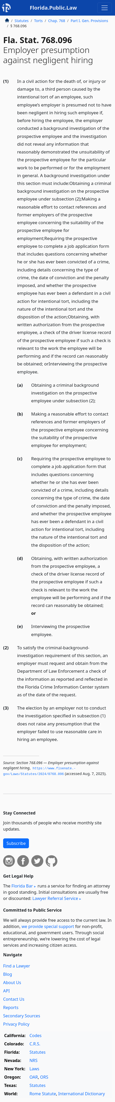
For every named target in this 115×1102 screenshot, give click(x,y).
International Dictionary (81, 1094)
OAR (33, 1077)
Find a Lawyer (16, 966)
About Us (12, 982)
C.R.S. (34, 1044)
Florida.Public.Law (53, 7)
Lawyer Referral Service (55, 898)
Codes (35, 1035)
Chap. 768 (56, 20)
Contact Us (13, 999)
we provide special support (48, 926)
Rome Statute (42, 1094)
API (6, 991)
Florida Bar (22, 886)
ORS (44, 1077)
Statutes (22, 20)
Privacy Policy (16, 1024)
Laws (34, 1069)
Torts (38, 20)
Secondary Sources (21, 1016)
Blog (7, 974)
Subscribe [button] (16, 843)
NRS (33, 1060)
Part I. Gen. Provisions (89, 20)
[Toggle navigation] (104, 8)
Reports (11, 1007)
